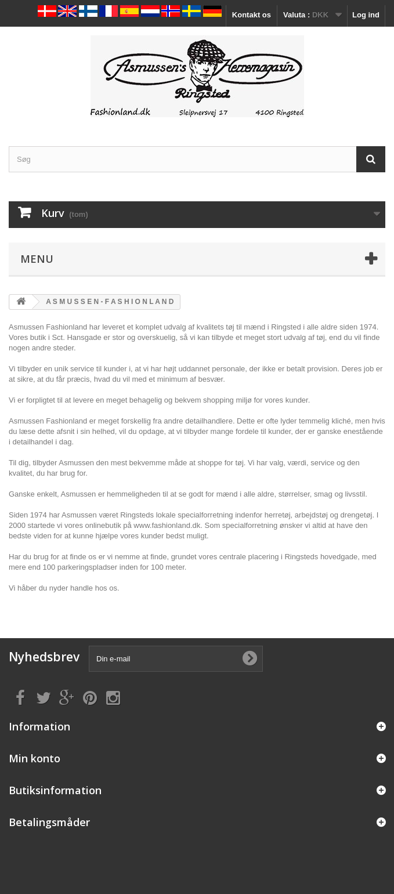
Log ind (365, 14)
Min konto (34, 758)
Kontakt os (251, 14)
